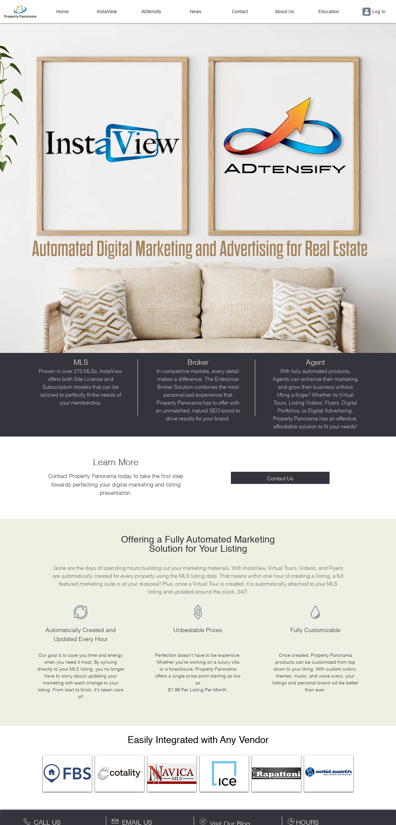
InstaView (107, 11)
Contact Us (280, 477)
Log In (373, 12)
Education (328, 11)
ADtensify (151, 11)
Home (62, 11)
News (195, 11)
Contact (240, 11)
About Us (284, 11)
